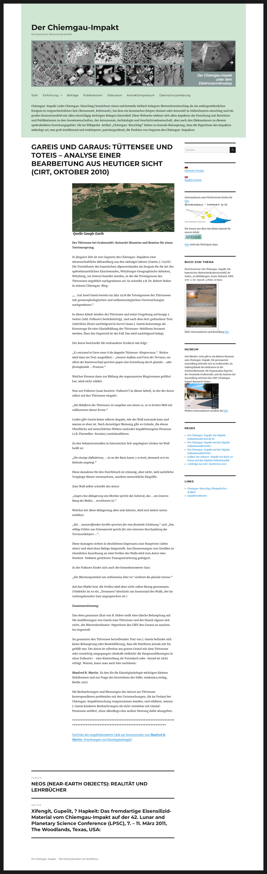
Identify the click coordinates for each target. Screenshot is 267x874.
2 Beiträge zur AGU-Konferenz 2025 (206, 464)
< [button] (35, 62)
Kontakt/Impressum (141, 95)
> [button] (231, 62)
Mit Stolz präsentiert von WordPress (78, 859)
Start (34, 95)
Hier (187, 244)
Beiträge (72, 95)
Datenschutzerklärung (174, 95)
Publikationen (93, 95)
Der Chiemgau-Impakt (75, 27)
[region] (133, 63)
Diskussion (114, 95)
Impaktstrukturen (197, 495)
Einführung (50, 95)
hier (187, 201)
